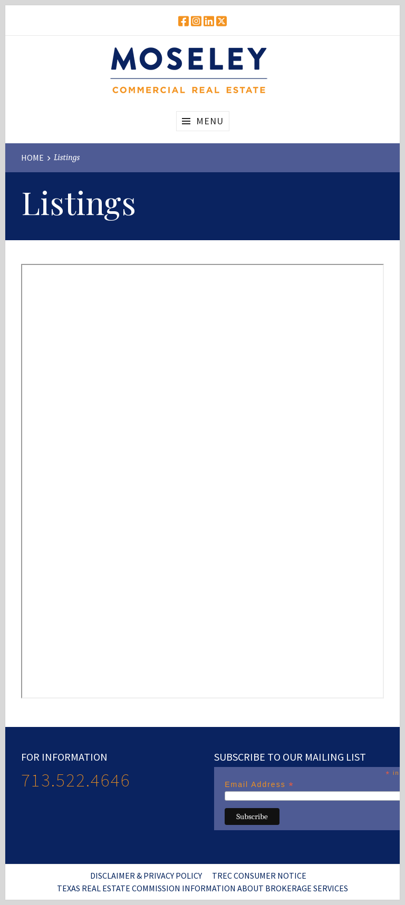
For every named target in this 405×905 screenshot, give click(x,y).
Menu (210, 121)
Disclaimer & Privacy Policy (146, 875)
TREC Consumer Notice (259, 875)
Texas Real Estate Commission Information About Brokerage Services (202, 888)
